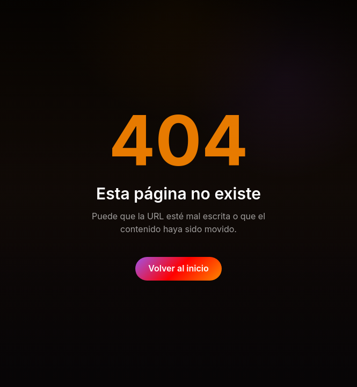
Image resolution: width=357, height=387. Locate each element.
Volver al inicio (178, 268)
